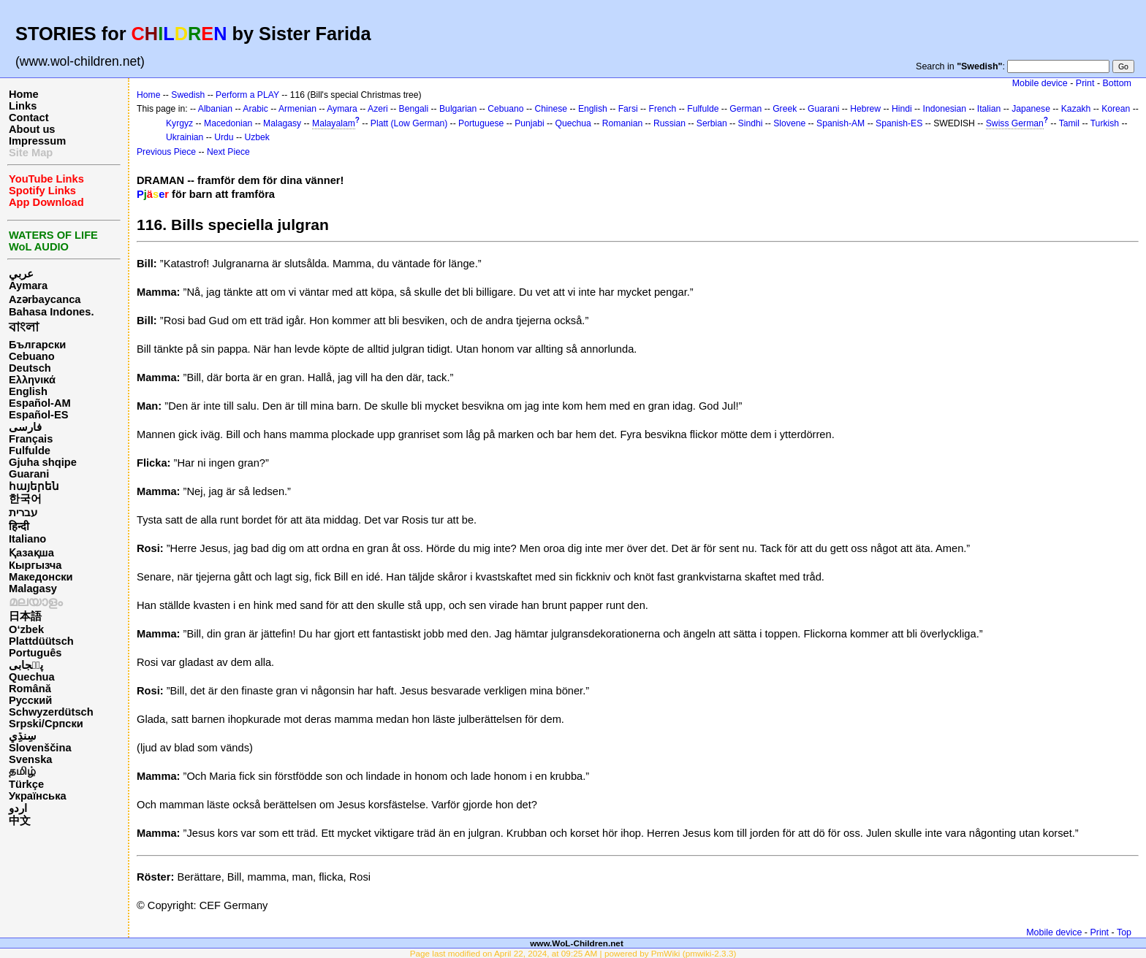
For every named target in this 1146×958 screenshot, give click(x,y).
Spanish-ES (899, 123)
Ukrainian (184, 137)
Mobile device (1040, 83)
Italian (989, 109)
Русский (30, 700)
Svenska (30, 759)
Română (30, 688)
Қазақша (31, 553)
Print (1085, 83)
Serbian (712, 123)
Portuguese (481, 123)
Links (23, 106)
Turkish (1104, 123)
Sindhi (750, 123)
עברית (23, 512)
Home (24, 94)
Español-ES (38, 415)
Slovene (789, 123)
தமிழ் (22, 771)
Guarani (29, 474)
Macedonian (228, 123)
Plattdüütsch (41, 641)
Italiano (27, 539)
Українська (38, 796)
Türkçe (26, 784)
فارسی (25, 427)
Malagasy (33, 588)
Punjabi (529, 123)
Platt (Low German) (409, 123)
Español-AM (40, 403)
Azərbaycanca (44, 299)
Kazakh (1076, 109)
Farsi (628, 109)
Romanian (622, 123)
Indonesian (944, 109)
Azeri (378, 109)
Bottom (1117, 83)
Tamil (1069, 123)
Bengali (414, 109)
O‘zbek (26, 629)
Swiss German (1015, 123)
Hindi (902, 109)
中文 (20, 821)
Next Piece (228, 152)
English (28, 391)
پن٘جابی (26, 665)
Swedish (188, 95)
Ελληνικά (32, 380)
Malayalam (333, 123)
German (745, 109)
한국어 (25, 499)
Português (35, 653)
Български (37, 344)
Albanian (215, 109)
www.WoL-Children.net (576, 943)
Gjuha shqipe (43, 462)
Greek (785, 109)
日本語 (25, 616)
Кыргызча (35, 565)
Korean (1115, 109)
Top (1124, 932)
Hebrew (865, 109)
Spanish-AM (840, 123)
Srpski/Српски (46, 723)
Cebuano (32, 356)
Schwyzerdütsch (51, 712)
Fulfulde (29, 450)
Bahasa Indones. (51, 312)
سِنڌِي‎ (23, 736)
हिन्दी (19, 526)
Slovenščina (40, 748)
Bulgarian (458, 109)
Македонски (41, 577)
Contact (29, 117)
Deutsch (30, 368)
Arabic (255, 109)
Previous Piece (166, 152)
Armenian (297, 109)
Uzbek (256, 137)
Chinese (550, 109)
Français (31, 439)
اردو (18, 808)
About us (32, 129)
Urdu (223, 137)
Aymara (28, 285)
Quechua (32, 677)
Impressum (37, 141)
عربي (21, 274)
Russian (669, 123)
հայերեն (34, 486)
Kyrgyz (179, 123)
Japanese (1031, 109)
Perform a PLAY (247, 95)
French (663, 109)
